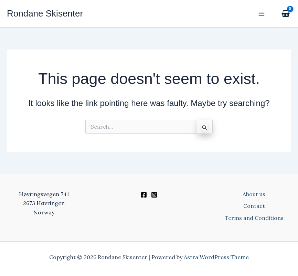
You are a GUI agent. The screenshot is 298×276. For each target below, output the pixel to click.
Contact (254, 205)
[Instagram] (154, 195)
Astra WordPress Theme (216, 257)
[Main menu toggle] (261, 13)
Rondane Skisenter (45, 13)
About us (254, 194)
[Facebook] (144, 195)
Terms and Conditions (254, 217)
